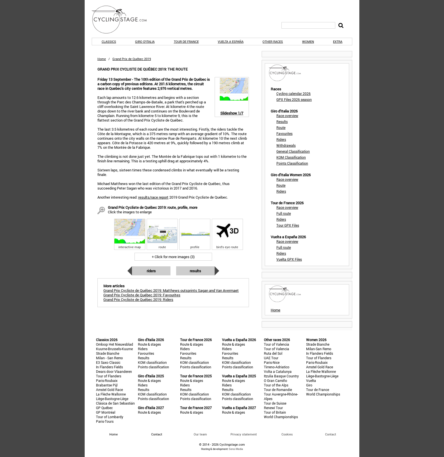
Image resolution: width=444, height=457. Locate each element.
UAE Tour (271, 358)
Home (101, 59)
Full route (283, 213)
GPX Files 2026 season (294, 99)
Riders (151, 270)
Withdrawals (286, 145)
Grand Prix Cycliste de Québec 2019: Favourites (141, 294)
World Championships (281, 417)
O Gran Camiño (275, 380)
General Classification (293, 151)
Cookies (287, 434)
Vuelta (311, 380)
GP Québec (104, 407)
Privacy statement (243, 434)
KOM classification (152, 362)
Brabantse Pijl (107, 385)
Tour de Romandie (278, 389)
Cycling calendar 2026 (293, 93)
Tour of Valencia (276, 344)
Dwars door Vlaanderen (114, 371)
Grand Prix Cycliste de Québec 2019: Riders (138, 299)
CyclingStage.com (123, 19)
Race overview (287, 115)
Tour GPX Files (287, 225)
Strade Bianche (107, 353)
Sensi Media (236, 449)
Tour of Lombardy (109, 417)
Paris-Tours (105, 421)
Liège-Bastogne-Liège (112, 398)
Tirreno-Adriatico (276, 367)
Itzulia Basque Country (281, 376)
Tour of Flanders (108, 376)
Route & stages (149, 344)
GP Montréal (105, 412)
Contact (330, 434)
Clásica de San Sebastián (115, 403)
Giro (309, 385)
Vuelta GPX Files (289, 259)
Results (195, 270)
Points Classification (292, 163)
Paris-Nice (271, 362)
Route (280, 127)
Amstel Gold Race (109, 389)
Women (308, 41)
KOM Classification (291, 157)
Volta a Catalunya (278, 371)
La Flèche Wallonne (111, 394)
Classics (109, 41)
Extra (337, 41)
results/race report (153, 197)
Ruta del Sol (273, 353)
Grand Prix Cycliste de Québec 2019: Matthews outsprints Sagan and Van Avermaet (171, 290)
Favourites (284, 133)
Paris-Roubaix (107, 380)
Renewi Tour (273, 407)
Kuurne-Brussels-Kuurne (114, 349)
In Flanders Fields (109, 367)
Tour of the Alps (276, 385)
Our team (200, 434)
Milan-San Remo (318, 349)
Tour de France (186, 41)
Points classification (153, 367)
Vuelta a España (231, 41)
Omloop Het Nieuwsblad (114, 344)
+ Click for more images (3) (173, 256)
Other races (272, 41)
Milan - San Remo (109, 358)
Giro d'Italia (145, 41)
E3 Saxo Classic (108, 362)
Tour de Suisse (275, 403)
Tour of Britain (275, 412)
